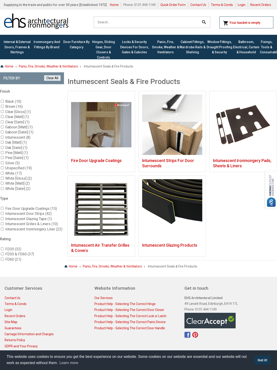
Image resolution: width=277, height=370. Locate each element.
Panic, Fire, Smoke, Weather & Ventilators (165, 47)
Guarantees (13, 328)
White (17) (13, 173)
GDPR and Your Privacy (21, 346)
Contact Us (198, 5)
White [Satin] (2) (17, 188)
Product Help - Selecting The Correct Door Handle (129, 328)
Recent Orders (260, 5)
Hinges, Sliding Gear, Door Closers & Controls (103, 49)
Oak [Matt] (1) (16, 142)
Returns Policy (15, 340)
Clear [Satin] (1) (17, 122)
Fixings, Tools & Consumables (266, 47)
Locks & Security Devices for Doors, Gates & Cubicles (134, 47)
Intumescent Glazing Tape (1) (28, 219)
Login (241, 5)
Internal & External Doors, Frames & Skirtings (17, 47)
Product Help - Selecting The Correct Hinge (125, 304)
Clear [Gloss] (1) (18, 112)
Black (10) (13, 101)
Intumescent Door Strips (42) (28, 213)
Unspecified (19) (18, 168)
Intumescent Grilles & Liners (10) (31, 224)
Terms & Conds (222, 5)
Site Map (11, 322)
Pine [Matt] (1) (16, 153)
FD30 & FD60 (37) (19, 254)
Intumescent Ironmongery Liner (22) (33, 229)
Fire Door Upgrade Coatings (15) (31, 208)
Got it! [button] (262, 360)
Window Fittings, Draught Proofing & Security (219, 47)
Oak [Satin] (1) (16, 148)
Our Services (103, 298)
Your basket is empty (241, 23)
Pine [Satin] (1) (17, 158)
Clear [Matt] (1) (17, 117)
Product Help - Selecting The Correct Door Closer (129, 310)
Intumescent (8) (17, 137)
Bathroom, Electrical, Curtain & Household (246, 47)
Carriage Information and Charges (29, 334)
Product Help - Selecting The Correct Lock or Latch (130, 316)
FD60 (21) (13, 259)
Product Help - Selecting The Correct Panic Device (130, 322)
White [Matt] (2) (17, 183)
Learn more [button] (69, 363)
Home (114, 5)
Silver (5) (12, 163)
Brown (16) (14, 106)
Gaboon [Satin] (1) (19, 132)
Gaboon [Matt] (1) (19, 127)
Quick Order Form (173, 5)
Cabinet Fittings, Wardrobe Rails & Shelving (192, 47)
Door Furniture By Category (76, 44)
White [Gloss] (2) (18, 178)
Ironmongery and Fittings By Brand (47, 44)
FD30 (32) (13, 249)
